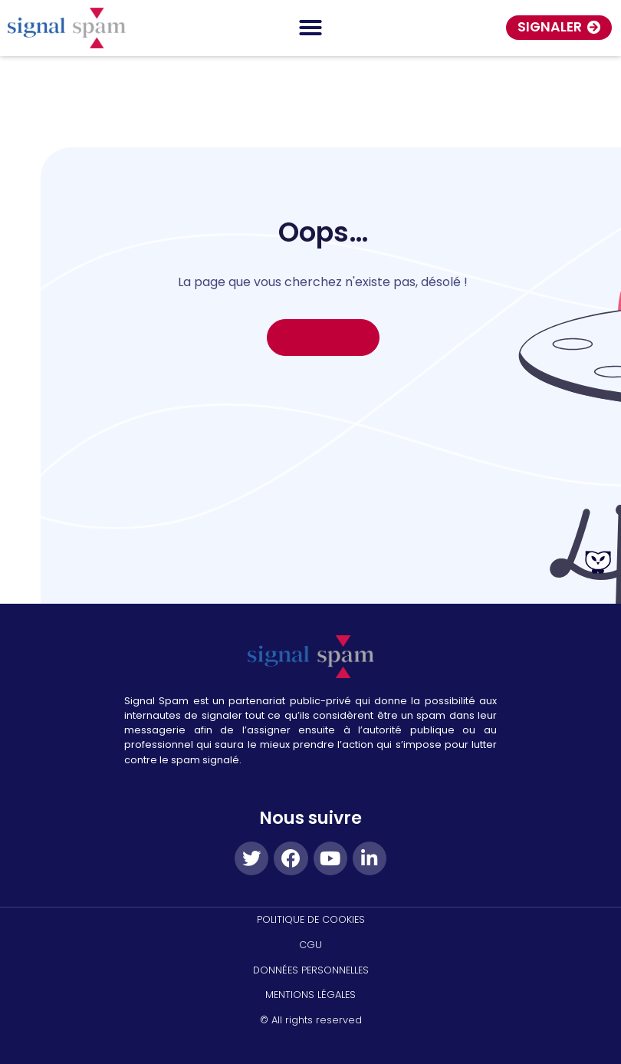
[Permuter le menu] (310, 27)
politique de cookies (311, 919)
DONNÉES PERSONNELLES (311, 970)
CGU (310, 944)
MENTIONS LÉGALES (310, 994)
